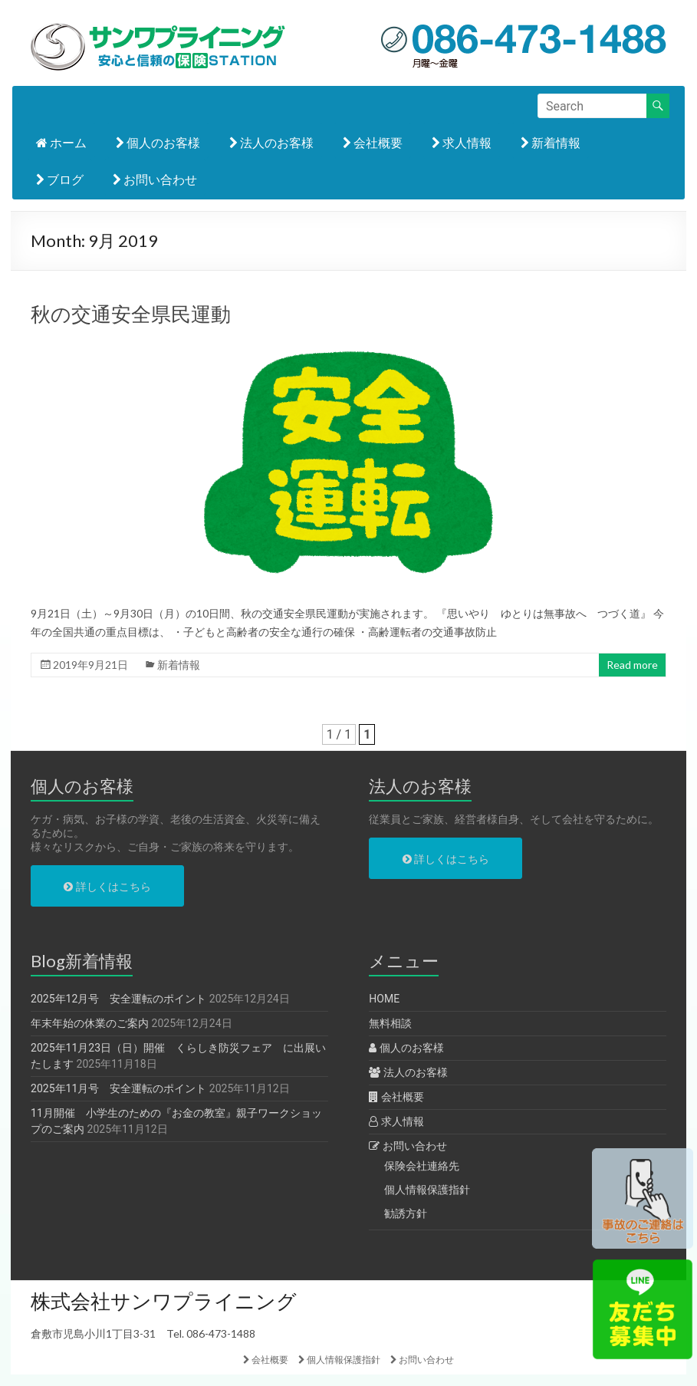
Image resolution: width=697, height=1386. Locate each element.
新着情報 (550, 142)
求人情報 (462, 142)
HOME (384, 999)
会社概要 (373, 142)
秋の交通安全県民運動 (131, 313)
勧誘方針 (405, 1213)
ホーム (61, 142)
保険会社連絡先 (421, 1166)
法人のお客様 (271, 142)
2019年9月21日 (90, 664)
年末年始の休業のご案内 (90, 1023)
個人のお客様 (158, 142)
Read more (632, 664)
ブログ (60, 179)
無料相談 (390, 1023)
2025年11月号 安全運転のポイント (118, 1088)
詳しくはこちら (107, 887)
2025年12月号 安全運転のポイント (118, 999)
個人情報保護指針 (427, 1190)
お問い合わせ (155, 179)
